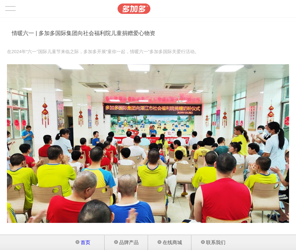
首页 (83, 242)
